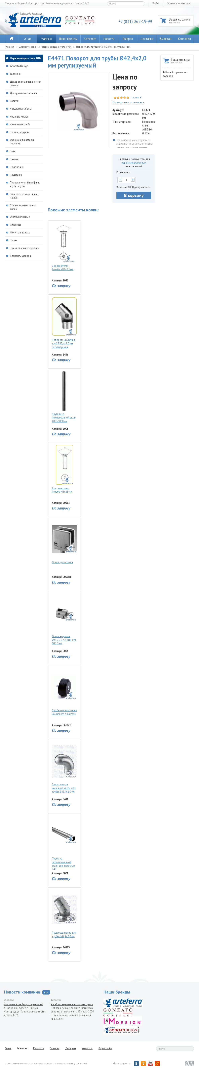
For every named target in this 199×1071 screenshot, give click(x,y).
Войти (155, 3)
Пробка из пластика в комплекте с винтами (64, 691)
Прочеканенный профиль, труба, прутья (25, 184)
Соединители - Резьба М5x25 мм (64, 469)
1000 (131, 187)
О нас (27, 39)
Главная (9, 46)
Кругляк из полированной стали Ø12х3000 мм (64, 397)
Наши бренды (68, 39)
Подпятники (17, 167)
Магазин (46, 39)
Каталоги (90, 39)
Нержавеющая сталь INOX (56, 46)
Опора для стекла (64, 541)
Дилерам (166, 39)
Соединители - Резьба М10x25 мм (64, 247)
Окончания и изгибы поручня (22, 141)
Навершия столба (20, 124)
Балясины (15, 73)
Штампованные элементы (25, 248)
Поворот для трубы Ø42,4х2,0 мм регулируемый (103, 46)
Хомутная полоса (20, 232)
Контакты (184, 39)
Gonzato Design (19, 66)
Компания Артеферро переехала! (23, 1004)
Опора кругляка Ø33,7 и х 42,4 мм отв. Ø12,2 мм (64, 619)
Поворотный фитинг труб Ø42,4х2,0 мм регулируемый (64, 323)
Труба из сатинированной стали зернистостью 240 (64, 842)
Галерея (128, 39)
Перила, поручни (19, 132)
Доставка (146, 39)
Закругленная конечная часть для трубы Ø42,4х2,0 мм (64, 767)
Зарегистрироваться (178, 3)
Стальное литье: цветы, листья (23, 207)
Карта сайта (105, 1048)
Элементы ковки (28, 46)
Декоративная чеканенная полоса (25, 83)
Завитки (14, 101)
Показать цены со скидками (128, 102)
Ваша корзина (181, 20)
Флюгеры (15, 224)
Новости (108, 39)
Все (46, 992)
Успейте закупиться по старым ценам (72, 1004)
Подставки (16, 174)
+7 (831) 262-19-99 (135, 21)
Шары (13, 240)
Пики (13, 151)
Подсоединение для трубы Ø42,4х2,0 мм (64, 914)
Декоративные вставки (23, 93)
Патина (14, 159)
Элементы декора (20, 256)
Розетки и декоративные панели (24, 195)
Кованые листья (19, 116)
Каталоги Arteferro (20, 108)
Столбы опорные (20, 217)
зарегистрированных (134, 162)
